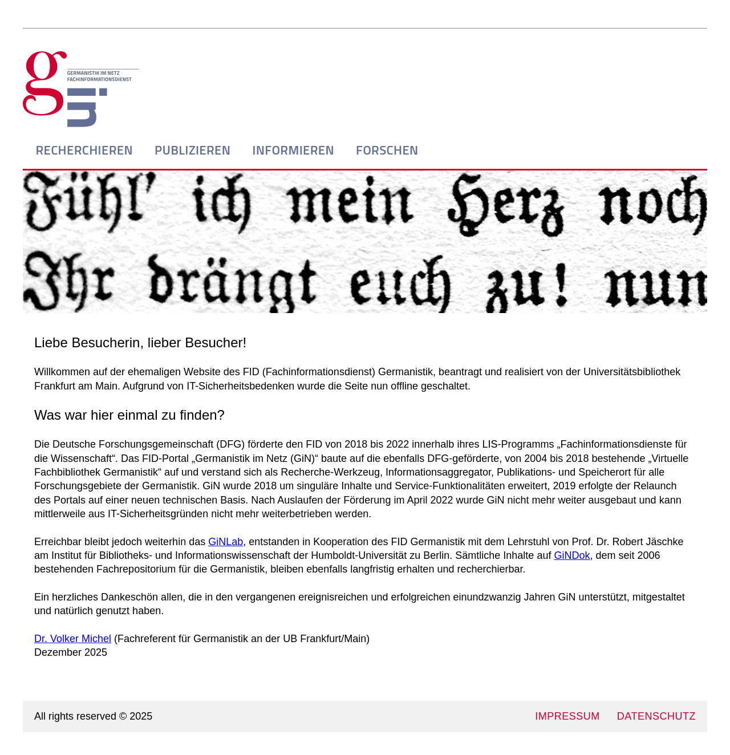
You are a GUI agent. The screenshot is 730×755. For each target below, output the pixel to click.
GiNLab (225, 541)
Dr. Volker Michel (72, 638)
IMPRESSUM (567, 716)
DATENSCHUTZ (656, 716)
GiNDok (572, 555)
